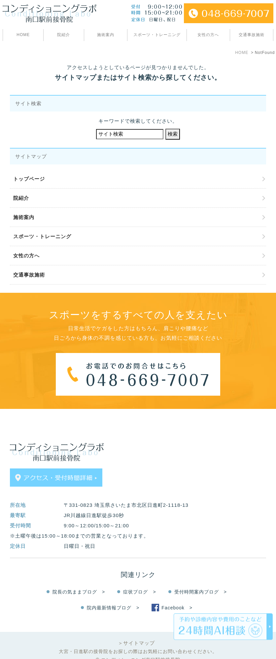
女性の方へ (208, 34)
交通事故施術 (251, 34)
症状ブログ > (139, 580)
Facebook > (176, 596)
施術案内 (105, 34)
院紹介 (63, 34)
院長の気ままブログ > (78, 580)
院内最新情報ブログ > (113, 596)
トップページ (29, 179)
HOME (23, 34)
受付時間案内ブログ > (200, 580)
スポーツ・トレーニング (157, 34)
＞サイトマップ (136, 631)
